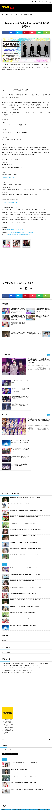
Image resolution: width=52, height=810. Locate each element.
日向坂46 (48, 790)
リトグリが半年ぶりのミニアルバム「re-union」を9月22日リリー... (25, 739)
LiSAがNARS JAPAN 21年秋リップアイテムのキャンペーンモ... (23, 556)
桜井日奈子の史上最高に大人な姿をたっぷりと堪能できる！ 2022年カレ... (25, 460)
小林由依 (29, 772)
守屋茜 (13, 786)
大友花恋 (3, 777)
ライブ (10, 795)
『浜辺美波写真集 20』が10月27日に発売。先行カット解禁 (22, 486)
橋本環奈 (19, 779)
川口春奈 (35, 779)
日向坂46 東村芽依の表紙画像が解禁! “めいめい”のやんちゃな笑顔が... (25, 518)
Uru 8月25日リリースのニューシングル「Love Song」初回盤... (23, 505)
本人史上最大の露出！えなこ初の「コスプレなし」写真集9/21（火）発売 (25, 550)
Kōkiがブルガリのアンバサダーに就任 (19, 732)
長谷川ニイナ (4, 788)
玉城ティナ (10, 788)
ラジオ (47, 779)
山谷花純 (24, 772)
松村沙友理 (33, 790)
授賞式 (38, 790)
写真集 (23, 793)
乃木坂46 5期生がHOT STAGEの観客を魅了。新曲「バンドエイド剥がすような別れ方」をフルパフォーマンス (25, 626)
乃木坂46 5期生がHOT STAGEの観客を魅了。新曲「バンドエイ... (23, 531)
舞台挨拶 (31, 793)
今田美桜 (3, 786)
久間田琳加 (3, 790)
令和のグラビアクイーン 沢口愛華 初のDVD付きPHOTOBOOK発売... (24, 479)
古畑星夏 (3, 781)
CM (26, 793)
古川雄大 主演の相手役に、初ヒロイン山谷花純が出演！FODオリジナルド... (27, 752)
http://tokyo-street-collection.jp (9, 202)
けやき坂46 (27, 790)
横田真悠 (8, 777)
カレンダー (27, 786)
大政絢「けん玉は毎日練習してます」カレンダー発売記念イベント (25, 726)
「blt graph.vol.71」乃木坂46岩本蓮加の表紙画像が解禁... (22, 543)
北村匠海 (43, 772)
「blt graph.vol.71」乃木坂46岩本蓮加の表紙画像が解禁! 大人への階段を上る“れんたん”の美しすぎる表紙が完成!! (25, 631)
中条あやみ (36, 788)
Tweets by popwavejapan (7, 712)
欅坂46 (2, 795)
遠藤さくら (13, 781)
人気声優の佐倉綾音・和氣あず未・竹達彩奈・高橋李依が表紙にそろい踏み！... (26, 473)
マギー (48, 772)
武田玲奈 (34, 772)
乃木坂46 (15, 795)
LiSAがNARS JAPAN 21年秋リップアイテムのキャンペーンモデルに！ (16, 635)
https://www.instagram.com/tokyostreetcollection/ (20, 232)
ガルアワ (36, 793)
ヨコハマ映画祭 (42, 779)
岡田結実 (30, 779)
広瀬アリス (9, 779)
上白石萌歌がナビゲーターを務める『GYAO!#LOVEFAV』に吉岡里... (24, 569)
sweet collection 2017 (37, 777)
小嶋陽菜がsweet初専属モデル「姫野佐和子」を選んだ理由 (23, 745)
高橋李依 (3, 772)
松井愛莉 (14, 772)
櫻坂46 (8, 781)
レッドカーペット (29, 788)
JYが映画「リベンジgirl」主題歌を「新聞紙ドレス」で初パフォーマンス (18, 333)
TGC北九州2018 (26, 781)
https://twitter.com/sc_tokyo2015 (14, 229)
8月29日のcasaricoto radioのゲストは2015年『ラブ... (21, 582)
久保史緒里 (24, 777)
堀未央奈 (8, 786)
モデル (37, 786)
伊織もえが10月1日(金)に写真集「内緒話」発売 (20, 467)
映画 (19, 793)
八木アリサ (9, 772)
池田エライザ (44, 781)
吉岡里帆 (22, 786)
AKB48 (17, 786)
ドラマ (22, 790)
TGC (25, 795)
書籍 (29, 795)
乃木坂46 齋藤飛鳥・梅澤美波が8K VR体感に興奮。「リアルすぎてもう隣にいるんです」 (20, 628)
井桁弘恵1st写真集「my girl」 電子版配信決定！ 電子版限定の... (23, 498)
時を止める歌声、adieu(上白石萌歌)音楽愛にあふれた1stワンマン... (24, 588)
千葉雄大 (3, 779)
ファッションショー (35, 795)
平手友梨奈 (25, 779)
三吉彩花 (42, 788)
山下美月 (32, 781)
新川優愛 (47, 786)
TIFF (23, 788)
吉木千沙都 (38, 781)
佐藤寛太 (19, 772)
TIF (16, 793)
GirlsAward (20, 795)
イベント (3, 793)
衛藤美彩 (14, 779)
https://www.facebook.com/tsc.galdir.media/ (18, 234)
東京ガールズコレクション (44, 793)
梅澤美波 (42, 786)
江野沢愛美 (14, 777)
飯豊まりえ (47, 788)
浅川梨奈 (45, 777)
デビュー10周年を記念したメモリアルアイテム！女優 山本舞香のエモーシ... (26, 492)
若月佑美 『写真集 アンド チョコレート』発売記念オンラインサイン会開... (25, 511)
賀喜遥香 (33, 786)
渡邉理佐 (9, 790)
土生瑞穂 (43, 790)
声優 (28, 777)
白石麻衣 (12, 793)
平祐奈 (8, 793)
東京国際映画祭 (17, 788)
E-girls (19, 777)
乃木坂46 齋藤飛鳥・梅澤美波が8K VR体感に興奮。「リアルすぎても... (25, 537)
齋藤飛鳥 (17, 790)
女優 (7, 795)
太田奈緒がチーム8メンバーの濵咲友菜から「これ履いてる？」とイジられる (34, 333)
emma (39, 772)
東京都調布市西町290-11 (8, 177)
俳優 (13, 790)
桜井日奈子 (19, 781)
